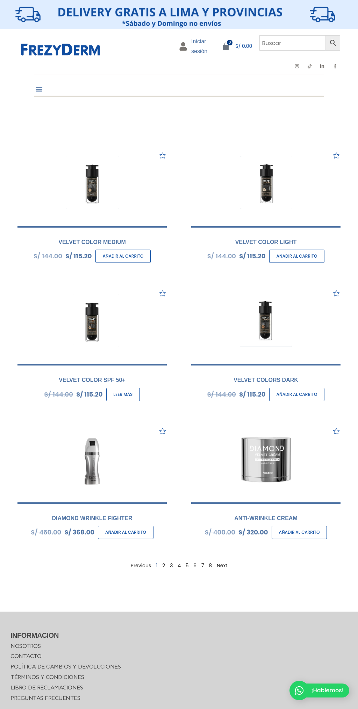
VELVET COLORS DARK (266, 380)
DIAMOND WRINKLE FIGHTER (92, 518)
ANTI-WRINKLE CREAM (265, 518)
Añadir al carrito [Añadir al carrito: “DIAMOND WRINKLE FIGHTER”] (125, 532)
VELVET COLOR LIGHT (266, 242)
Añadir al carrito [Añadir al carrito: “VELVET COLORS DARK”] (297, 394)
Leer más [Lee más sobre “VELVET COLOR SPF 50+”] (123, 394)
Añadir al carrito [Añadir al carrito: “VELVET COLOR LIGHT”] (297, 256)
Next (222, 565)
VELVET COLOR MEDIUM (92, 242)
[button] (39, 85)
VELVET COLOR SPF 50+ (92, 380)
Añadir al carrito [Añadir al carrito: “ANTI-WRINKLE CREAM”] (299, 532)
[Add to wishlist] (162, 155)
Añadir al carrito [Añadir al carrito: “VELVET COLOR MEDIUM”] (123, 256)
